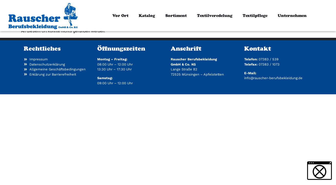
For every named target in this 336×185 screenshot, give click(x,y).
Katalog (147, 15)
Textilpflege (255, 15)
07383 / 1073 (269, 84)
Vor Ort (120, 15)
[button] (319, 170)
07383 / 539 (268, 79)
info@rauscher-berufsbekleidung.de (273, 98)
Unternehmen (292, 15)
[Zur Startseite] (43, 15)
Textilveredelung (214, 15)
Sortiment (176, 15)
